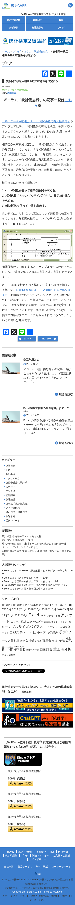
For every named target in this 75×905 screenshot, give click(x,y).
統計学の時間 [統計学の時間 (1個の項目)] (32, 650)
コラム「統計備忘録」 (20, 90)
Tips (61, 20)
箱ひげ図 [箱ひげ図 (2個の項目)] (60, 640)
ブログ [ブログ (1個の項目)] (5, 633)
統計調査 (10, 495)
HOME (10, 851)
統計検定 (10, 465)
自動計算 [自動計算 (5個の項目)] (46, 649)
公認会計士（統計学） (18, 482)
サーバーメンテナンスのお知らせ (20, 547)
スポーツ (10, 486)
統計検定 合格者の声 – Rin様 (17, 540)
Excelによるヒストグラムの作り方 (21, 577)
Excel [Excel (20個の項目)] (33, 615)
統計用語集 (37, 27)
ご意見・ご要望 (61, 855)
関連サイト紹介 (40, 855)
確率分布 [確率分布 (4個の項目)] (48, 640)
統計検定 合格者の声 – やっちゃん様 (21, 536)
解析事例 (13, 27)
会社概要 (9, 866)
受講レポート (13, 520)
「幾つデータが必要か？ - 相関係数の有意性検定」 (36, 121)
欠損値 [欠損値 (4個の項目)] (29, 640)
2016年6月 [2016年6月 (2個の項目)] (61, 605)
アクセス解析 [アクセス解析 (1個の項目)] (53, 615)
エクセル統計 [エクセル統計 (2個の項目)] (18, 621)
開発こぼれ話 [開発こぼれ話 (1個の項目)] (8, 655)
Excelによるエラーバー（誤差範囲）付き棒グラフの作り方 (35, 570)
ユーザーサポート (61, 866)
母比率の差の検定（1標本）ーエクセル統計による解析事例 (34, 543)
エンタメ (10, 491)
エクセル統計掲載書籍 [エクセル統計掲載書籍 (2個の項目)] (40, 621)
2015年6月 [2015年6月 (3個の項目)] (31, 605)
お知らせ (10, 516)
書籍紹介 (37, 20)
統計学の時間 (13, 20)
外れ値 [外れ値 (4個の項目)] (15, 640)
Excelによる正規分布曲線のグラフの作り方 (26, 581)
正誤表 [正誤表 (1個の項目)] (38, 641)
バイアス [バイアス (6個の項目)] (36, 626)
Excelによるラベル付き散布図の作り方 (24, 588)
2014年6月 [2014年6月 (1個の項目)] (7, 605)
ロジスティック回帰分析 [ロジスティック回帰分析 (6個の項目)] (28, 632)
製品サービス (25, 866)
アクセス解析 (13, 508)
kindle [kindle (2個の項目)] (43, 615)
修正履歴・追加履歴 (16, 512)
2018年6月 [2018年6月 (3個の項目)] (34, 609)
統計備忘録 (11, 93)
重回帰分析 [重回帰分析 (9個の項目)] (62, 649)
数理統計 (10, 499)
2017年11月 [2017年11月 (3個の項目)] (19, 609)
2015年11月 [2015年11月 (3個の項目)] (46, 605)
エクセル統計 (13, 478)
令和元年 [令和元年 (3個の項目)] (53, 632)
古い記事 (27, 339)
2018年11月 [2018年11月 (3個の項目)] (48, 609)
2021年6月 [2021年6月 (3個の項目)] (21, 615)
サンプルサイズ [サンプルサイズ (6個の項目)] (17, 626)
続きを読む (66, 394)
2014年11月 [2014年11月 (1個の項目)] (19, 605)
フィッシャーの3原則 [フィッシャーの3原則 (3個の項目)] (57, 626)
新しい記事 (46, 339)
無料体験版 (42, 866)
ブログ (61, 27)
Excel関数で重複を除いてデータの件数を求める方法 (31, 585)
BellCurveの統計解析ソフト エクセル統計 (43, 14)
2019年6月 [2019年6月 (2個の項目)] (63, 609)
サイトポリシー (37, 859)
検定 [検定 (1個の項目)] (22, 641)
